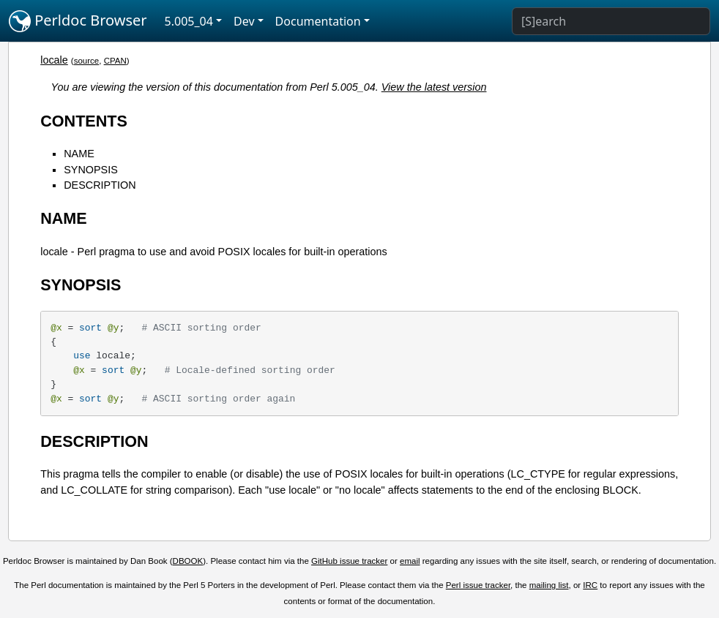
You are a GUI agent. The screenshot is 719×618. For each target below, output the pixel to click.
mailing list (549, 585)
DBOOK (188, 561)
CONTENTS (83, 121)
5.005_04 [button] (189, 21)
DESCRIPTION (99, 185)
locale (54, 60)
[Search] (611, 21)
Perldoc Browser (78, 21)
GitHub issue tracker (349, 561)
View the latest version (434, 87)
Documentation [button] (318, 21)
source (87, 60)
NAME (79, 153)
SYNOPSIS (91, 170)
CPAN (115, 60)
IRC (590, 585)
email (410, 561)
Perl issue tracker (478, 585)
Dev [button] (244, 21)
